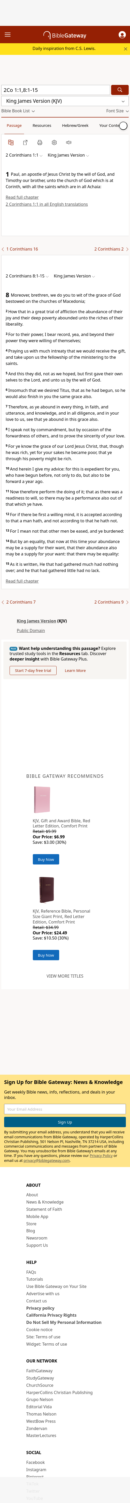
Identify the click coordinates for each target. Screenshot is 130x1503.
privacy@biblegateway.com (47, 1160)
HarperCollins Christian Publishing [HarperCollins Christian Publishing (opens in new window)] (59, 1392)
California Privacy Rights (51, 1315)
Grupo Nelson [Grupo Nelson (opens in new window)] (39, 1399)
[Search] (120, 90)
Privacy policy (40, 1308)
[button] (122, 34)
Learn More (75, 670)
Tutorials (34, 1279)
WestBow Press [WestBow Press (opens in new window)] (41, 1421)
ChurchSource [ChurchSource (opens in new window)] (39, 1385)
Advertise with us (43, 1293)
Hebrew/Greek (75, 125)
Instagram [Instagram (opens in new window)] (36, 1469)
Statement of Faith (44, 1209)
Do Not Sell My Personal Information (64, 1322)
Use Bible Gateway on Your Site (56, 1286)
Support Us (37, 1245)
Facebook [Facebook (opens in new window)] (35, 1462)
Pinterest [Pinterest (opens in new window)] (35, 1477)
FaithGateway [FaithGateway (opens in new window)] (39, 1371)
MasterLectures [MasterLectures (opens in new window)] (41, 1435)
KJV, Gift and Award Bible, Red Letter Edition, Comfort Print (61, 823)
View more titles (65, 976)
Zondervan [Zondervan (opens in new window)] (36, 1428)
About (32, 1195)
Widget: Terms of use (46, 1344)
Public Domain (31, 630)
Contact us (36, 1301)
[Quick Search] (55, 90)
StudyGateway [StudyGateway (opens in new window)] (40, 1378)
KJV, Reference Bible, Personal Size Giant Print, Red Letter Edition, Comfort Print (61, 916)
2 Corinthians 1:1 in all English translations (47, 204)
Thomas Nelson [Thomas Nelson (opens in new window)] (41, 1414)
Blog (30, 1231)
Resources (42, 125)
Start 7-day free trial (33, 670)
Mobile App (37, 1216)
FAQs (31, 1272)
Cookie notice (39, 1329)
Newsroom (37, 1238)
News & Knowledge (45, 1202)
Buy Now (46, 859)
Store (31, 1224)
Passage (14, 125)
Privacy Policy (101, 1155)
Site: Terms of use (43, 1337)
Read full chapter (22, 197)
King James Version (36, 621)
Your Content (111, 125)
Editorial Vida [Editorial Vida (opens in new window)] (39, 1407)
